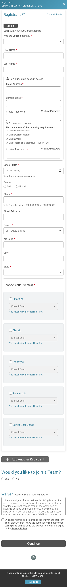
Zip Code (9, 239)
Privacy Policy (19, 528)
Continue (33, 543)
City (6, 253)
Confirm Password (17, 149)
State (7, 266)
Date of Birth (11, 165)
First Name (10, 50)
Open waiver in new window (31, 494)
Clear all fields (54, 14)
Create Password (16, 111)
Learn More (37, 576)
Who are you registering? (18, 36)
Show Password (50, 111)
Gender (8, 182)
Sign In (11, 25)
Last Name (10, 64)
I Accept (33, 581)
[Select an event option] (33, 306)
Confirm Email (14, 98)
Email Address (14, 84)
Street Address (13, 211)
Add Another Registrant (25, 459)
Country (8, 225)
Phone (8, 194)
